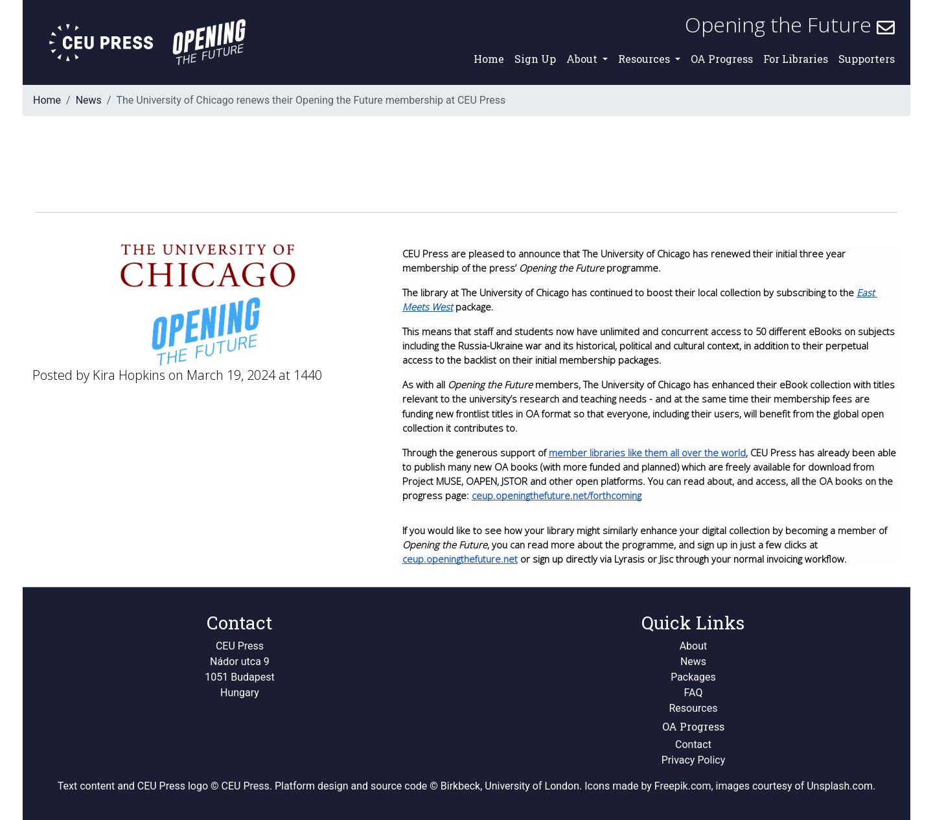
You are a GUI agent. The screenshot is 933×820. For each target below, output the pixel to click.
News (89, 100)
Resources (693, 708)
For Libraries (795, 58)
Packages (693, 677)
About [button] (583, 58)
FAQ (693, 692)
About (694, 646)
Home (489, 58)
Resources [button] (645, 58)
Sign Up (535, 58)
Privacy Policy (694, 760)
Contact (693, 744)
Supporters (866, 58)
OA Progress (722, 58)
